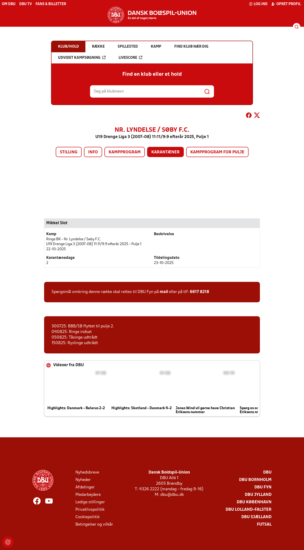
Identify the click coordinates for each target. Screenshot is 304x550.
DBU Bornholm (255, 480)
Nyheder (83, 480)
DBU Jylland (258, 495)
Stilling (69, 152)
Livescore (130, 57)
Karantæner (165, 152)
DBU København (254, 502)
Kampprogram (125, 152)
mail (164, 292)
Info (93, 152)
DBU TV (25, 4)
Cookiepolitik (87, 517)
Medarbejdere (88, 495)
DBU (267, 472)
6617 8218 (199, 292)
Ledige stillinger (90, 502)
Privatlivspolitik (89, 510)
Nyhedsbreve (87, 472)
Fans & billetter (51, 4)
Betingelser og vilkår (94, 525)
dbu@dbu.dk (172, 495)
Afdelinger (85, 487)
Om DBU (9, 4)
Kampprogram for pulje (217, 152)
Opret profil (286, 4)
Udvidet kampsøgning (82, 57)
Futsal (264, 525)
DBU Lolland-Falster (249, 510)
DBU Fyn (263, 487)
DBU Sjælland (256, 517)
